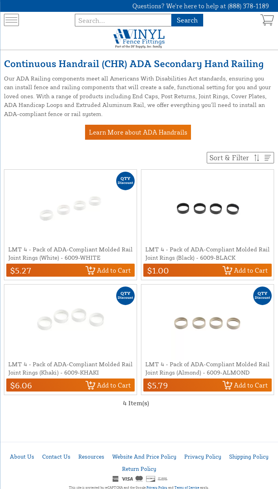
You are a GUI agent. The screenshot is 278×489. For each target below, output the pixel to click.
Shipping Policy (249, 456)
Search (187, 20)
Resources (91, 456)
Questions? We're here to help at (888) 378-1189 (200, 6)
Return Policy (139, 468)
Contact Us (56, 456)
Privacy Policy (202, 456)
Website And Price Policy (144, 456)
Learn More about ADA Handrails (138, 132)
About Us (22, 456)
